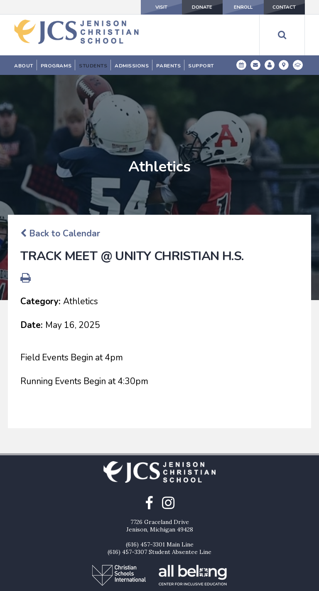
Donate (190, 7)
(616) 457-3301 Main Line (160, 502)
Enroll (236, 7)
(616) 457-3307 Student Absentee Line (159, 509)
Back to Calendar (60, 191)
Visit (145, 7)
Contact (282, 7)
